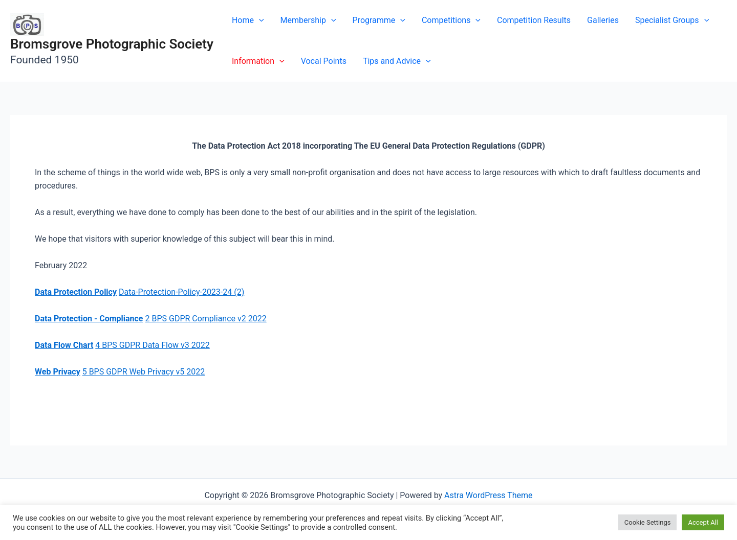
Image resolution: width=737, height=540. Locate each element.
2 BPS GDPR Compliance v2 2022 (205, 318)
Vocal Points (323, 61)
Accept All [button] (703, 522)
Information (258, 61)
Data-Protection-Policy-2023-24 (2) (181, 292)
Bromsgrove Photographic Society (111, 44)
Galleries (603, 20)
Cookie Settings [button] (647, 522)
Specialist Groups (672, 20)
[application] (259, 20)
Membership (308, 20)
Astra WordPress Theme (488, 495)
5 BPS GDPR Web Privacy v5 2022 (143, 372)
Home (248, 20)
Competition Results (534, 20)
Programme (379, 20)
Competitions (451, 20)
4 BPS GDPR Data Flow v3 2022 (152, 345)
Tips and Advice (397, 61)
